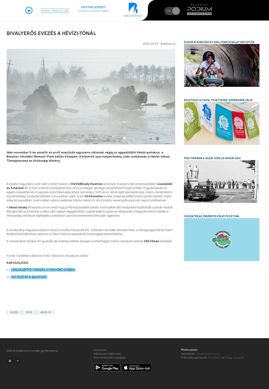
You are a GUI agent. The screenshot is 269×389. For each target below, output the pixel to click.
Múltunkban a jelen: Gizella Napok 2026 (212, 158)
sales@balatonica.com (208, 353)
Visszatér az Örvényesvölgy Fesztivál (212, 216)
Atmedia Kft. (214, 357)
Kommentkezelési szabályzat (110, 357)
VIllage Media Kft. (234, 357)
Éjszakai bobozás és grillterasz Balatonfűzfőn (219, 42)
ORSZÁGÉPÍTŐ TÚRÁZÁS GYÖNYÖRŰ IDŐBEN (43, 270)
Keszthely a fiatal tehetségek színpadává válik (218, 100)
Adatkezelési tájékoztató (107, 353)
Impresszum (100, 349)
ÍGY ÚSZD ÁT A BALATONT (29, 277)
